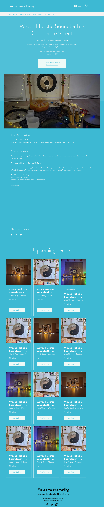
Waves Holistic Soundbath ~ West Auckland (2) (46, 403)
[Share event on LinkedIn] (21, 234)
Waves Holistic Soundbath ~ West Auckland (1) (18, 349)
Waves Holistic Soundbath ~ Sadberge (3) (73, 349)
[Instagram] (57, 505)
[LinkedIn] (52, 505)
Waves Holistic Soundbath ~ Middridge (73, 295)
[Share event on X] (16, 234)
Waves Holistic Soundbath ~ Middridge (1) (18, 403)
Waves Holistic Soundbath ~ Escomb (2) (45, 349)
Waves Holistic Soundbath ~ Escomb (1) (18, 291)
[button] (86, 5)
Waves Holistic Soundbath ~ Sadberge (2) (45, 291)
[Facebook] (47, 505)
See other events (52, 65)
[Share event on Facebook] (12, 234)
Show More (15, 185)
